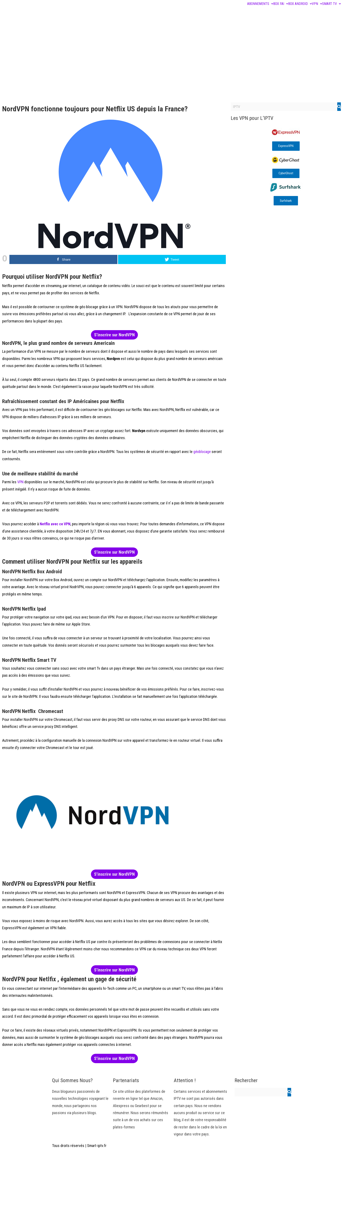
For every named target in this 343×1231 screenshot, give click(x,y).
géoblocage (202, 451)
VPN (317, 4)
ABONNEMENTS (260, 4)
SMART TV (331, 4)
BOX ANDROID (300, 4)
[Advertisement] (172, 68)
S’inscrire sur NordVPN (114, 334)
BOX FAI (280, 4)
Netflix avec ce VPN (55, 523)
